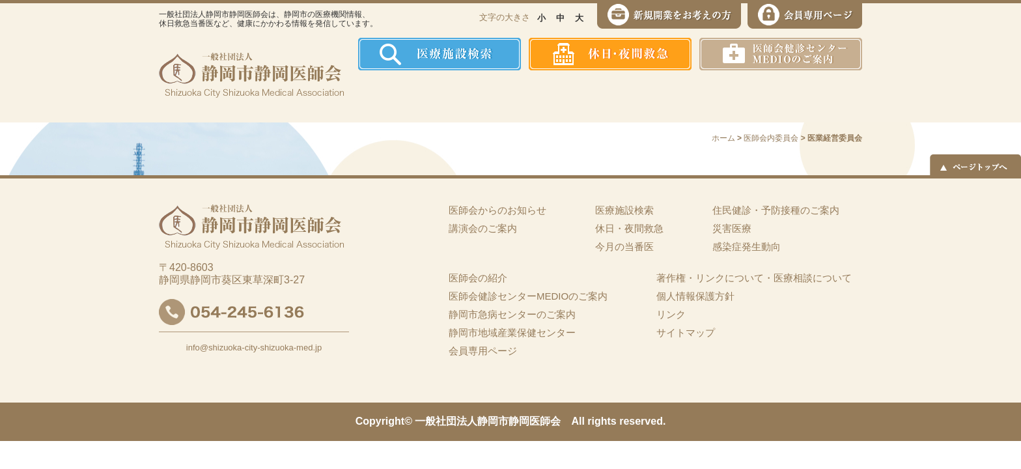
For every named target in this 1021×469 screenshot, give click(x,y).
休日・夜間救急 (629, 228)
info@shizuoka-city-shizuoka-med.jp (254, 347)
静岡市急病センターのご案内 (512, 314)
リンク (671, 314)
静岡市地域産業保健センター (512, 332)
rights (601, 421)
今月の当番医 (624, 246)
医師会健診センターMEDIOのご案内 (528, 296)
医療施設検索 (624, 210)
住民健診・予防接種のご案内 (546, 96)
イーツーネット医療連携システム (812, 96)
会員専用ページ (483, 350)
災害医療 (726, 96)
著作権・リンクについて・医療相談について (754, 277)
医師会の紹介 (452, 96)
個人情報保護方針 (695, 296)
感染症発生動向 (644, 96)
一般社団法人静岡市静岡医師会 (488, 421)
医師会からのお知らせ (497, 210)
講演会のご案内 (483, 228)
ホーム (383, 96)
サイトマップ (685, 332)
